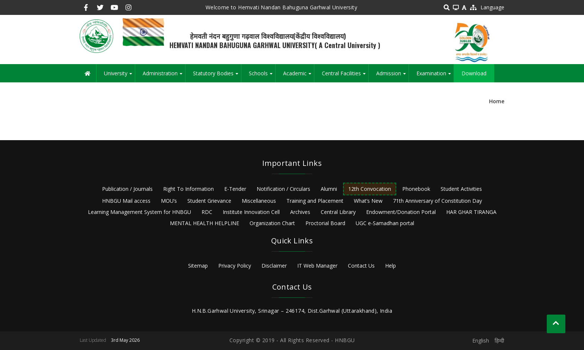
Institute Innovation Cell (251, 211)
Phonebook (416, 188)
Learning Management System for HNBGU (139, 211)
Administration (164, 76)
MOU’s (169, 200)
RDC (206, 211)
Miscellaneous (259, 200)
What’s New (368, 200)
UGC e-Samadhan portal (385, 223)
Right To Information (188, 188)
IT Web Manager (317, 265)
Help (390, 265)
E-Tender (235, 188)
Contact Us (361, 265)
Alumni (329, 188)
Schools (262, 76)
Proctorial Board (325, 223)
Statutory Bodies (217, 76)
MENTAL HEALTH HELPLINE (204, 223)
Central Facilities (345, 76)
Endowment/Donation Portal (401, 211)
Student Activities (461, 188)
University (119, 76)
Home (496, 101)
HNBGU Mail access (126, 200)
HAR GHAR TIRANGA (471, 211)
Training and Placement (314, 200)
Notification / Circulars (283, 188)
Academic (298, 76)
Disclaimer (274, 265)
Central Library (338, 211)
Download (473, 73)
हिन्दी (499, 340)
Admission (392, 76)
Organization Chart (272, 223)
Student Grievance (209, 200)
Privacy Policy (234, 265)
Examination (435, 76)
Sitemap (198, 265)
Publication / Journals (127, 188)
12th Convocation (369, 188)
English (480, 340)
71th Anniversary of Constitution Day (437, 200)
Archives (300, 211)
